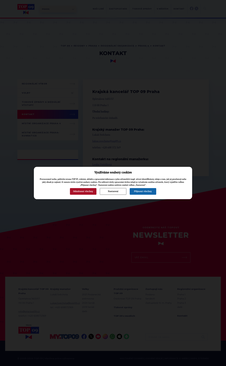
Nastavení (113, 191)
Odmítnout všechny (83, 191)
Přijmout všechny (143, 191)
